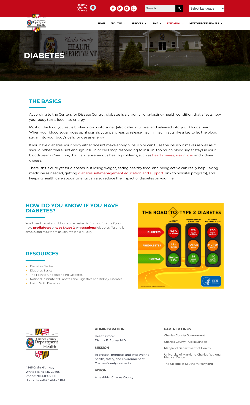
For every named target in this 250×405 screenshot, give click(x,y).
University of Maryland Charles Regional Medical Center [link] (192, 356)
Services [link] (138, 23)
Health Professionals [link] (206, 23)
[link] (93, 8)
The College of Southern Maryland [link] (188, 363)
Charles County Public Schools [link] (185, 341)
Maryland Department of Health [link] (187, 348)
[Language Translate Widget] (206, 8)
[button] (179, 8)
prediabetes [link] (42, 227)
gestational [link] (88, 227)
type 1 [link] (59, 227)
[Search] (160, 8)
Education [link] (175, 23)
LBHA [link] (157, 23)
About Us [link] (118, 23)
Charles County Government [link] (184, 335)
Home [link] (101, 23)
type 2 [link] (70, 227)
